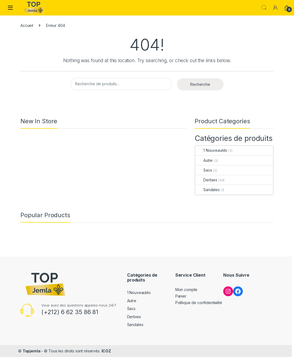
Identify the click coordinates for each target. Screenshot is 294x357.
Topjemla (32, 351)
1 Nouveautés (211, 150)
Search (264, 8)
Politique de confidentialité (198, 302)
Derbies (206, 180)
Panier (180, 296)
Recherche (200, 84)
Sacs (203, 170)
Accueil (26, 25)
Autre (204, 160)
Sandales (207, 189)
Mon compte (186, 289)
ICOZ (106, 351)
